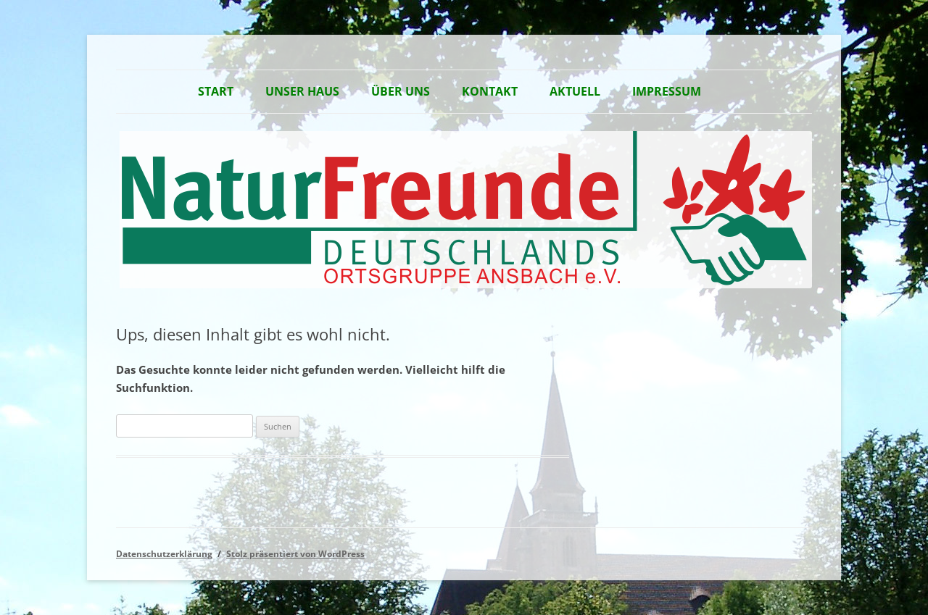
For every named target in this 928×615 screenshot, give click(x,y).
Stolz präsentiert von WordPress (295, 554)
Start (215, 91)
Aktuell (575, 91)
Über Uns (400, 91)
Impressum (666, 91)
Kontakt (490, 91)
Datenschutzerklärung (164, 554)
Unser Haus (302, 91)
